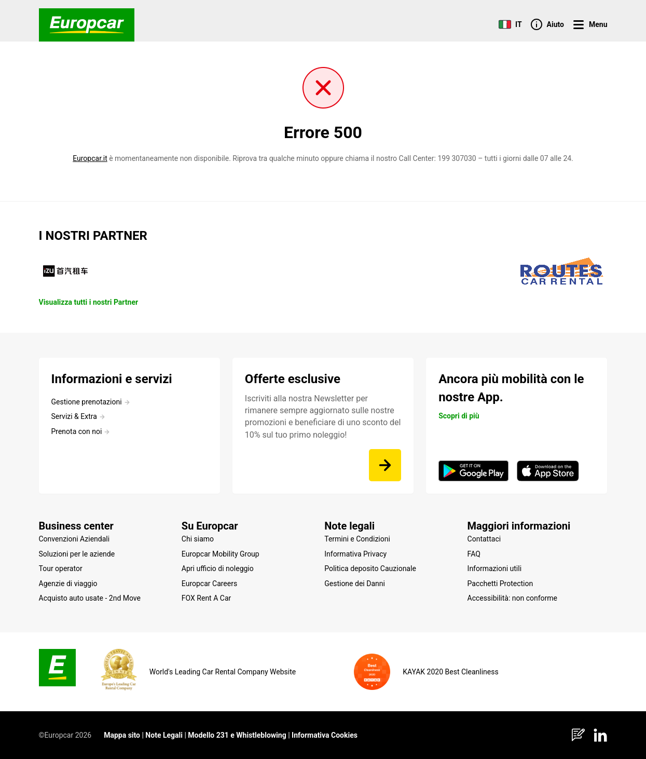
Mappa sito (122, 735)
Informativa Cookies (325, 735)
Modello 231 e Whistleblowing (237, 735)
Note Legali (164, 735)
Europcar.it (90, 158)
